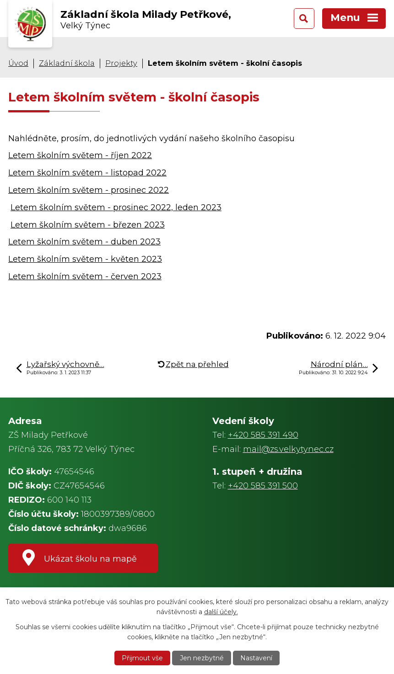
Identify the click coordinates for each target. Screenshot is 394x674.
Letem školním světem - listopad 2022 (87, 173)
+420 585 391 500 (263, 486)
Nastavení (256, 658)
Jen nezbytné (202, 658)
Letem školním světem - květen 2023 (85, 259)
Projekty (121, 63)
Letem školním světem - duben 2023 (84, 242)
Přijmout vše (142, 658)
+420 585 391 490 (263, 435)
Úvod (18, 63)
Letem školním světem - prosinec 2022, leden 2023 (116, 207)
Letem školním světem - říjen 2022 (80, 155)
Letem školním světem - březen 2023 (88, 225)
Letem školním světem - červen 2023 (85, 276)
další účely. (221, 612)
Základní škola (67, 63)
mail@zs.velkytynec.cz (288, 449)
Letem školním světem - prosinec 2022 (88, 190)
